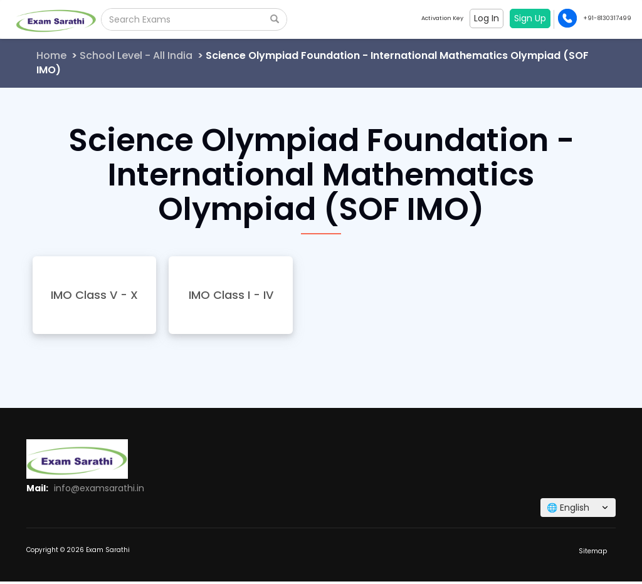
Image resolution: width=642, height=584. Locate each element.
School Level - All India (136, 55)
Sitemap (593, 551)
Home (51, 55)
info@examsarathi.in (99, 488)
